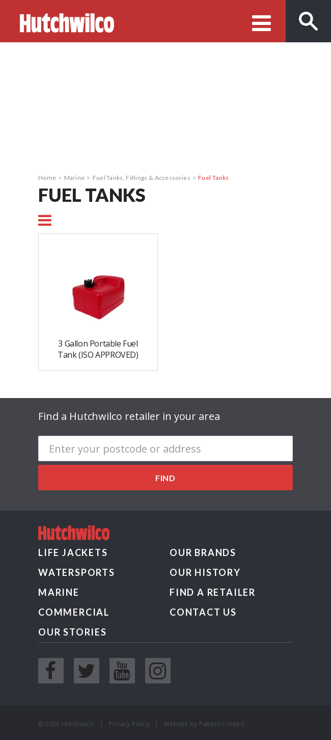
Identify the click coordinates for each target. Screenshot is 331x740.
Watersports (76, 572)
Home (47, 177)
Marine (74, 177)
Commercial (73, 612)
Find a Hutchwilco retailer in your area (129, 416)
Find (165, 478)
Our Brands (203, 552)
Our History (205, 572)
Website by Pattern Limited (204, 724)
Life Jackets (73, 552)
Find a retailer (213, 592)
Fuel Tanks (213, 177)
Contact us (203, 612)
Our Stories (72, 632)
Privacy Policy (129, 724)
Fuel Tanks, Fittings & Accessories (141, 177)
